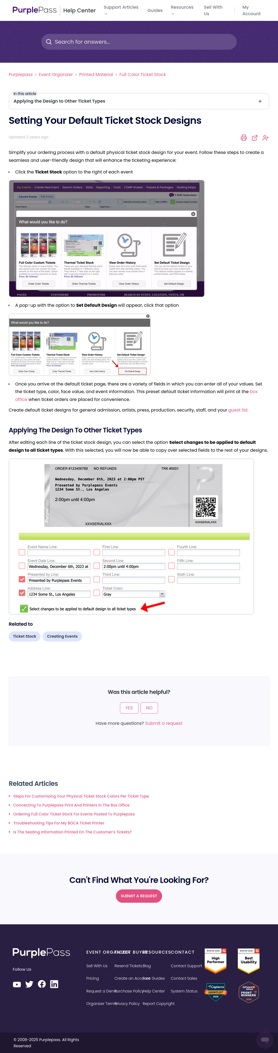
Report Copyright (159, 1003)
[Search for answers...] (139, 42)
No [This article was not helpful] (149, 708)
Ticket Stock (24, 636)
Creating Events (62, 636)
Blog (147, 966)
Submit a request (163, 723)
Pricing (92, 978)
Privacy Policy (127, 1003)
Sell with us (213, 10)
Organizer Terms (101, 1003)
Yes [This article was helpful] (129, 708)
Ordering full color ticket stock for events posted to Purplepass (74, 814)
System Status (184, 991)
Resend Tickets (128, 966)
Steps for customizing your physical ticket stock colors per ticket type (81, 796)
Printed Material (96, 74)
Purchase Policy (129, 991)
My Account (251, 10)
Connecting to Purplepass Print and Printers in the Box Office (71, 805)
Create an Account (132, 978)
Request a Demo (102, 991)
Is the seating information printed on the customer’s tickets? (72, 832)
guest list (238, 410)
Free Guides (154, 978)
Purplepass (21, 74)
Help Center (154, 991)
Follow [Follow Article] (265, 138)
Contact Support (186, 966)
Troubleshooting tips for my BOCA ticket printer (58, 823)
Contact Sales (184, 978)
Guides (155, 10)
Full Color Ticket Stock (142, 74)
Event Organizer (56, 74)
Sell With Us (97, 966)
